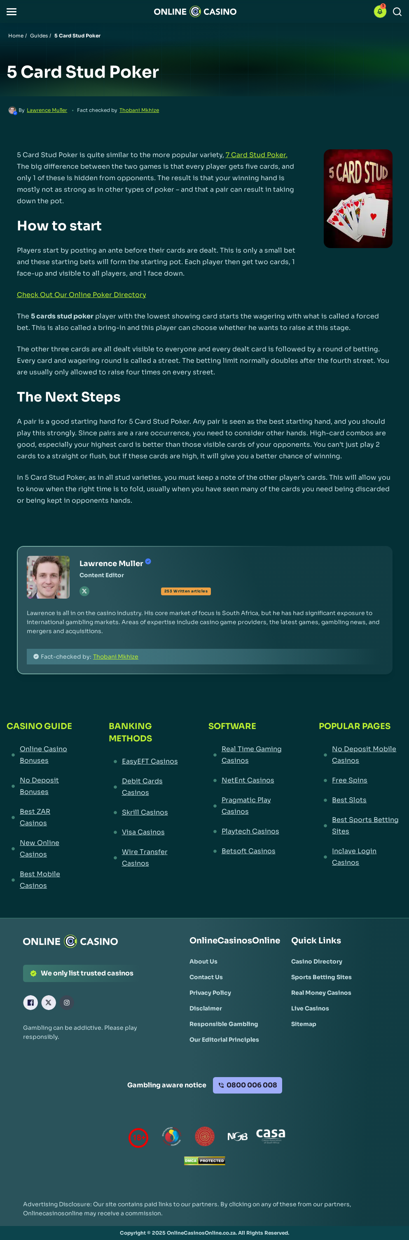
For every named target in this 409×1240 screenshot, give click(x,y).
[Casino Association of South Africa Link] (270, 1138)
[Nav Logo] (195, 11)
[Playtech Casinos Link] (248, 831)
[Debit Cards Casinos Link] (143, 787)
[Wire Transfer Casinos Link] (143, 857)
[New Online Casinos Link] (42, 848)
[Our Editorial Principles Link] (224, 1039)
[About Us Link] (203, 961)
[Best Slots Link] (360, 800)
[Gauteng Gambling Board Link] (205, 1138)
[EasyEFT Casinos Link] (143, 761)
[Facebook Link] (30, 1002)
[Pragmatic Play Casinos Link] (248, 805)
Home (15, 36)
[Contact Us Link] (206, 977)
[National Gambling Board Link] (237, 1138)
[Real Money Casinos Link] (321, 992)
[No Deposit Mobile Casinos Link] (360, 754)
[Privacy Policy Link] (210, 992)
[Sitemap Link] (303, 1024)
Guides (39, 36)
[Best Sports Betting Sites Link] (360, 825)
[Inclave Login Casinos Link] (360, 856)
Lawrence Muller (47, 110)
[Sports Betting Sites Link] (321, 977)
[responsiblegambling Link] (172, 1138)
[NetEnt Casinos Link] (248, 780)
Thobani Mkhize (139, 110)
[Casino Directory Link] (316, 961)
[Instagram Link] (66, 1002)
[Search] (397, 12)
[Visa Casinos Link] (143, 832)
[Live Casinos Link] (310, 1008)
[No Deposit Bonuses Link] (42, 786)
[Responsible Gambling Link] (223, 1024)
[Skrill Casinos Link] (143, 812)
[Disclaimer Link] (205, 1008)
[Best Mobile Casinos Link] (42, 880)
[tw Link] (84, 591)
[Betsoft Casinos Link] (248, 851)
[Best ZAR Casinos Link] (42, 817)
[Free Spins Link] (360, 780)
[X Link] (48, 1002)
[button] (11, 11)
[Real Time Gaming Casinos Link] (248, 754)
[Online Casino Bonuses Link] (42, 754)
